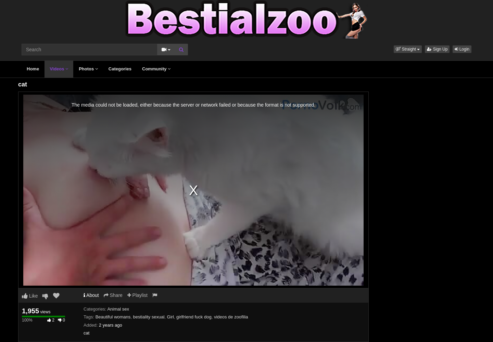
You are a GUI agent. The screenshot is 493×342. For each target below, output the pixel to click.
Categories (120, 68)
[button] (408, 49)
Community (156, 68)
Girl (170, 316)
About (91, 295)
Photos (88, 68)
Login (462, 49)
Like (30, 296)
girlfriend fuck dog (194, 316)
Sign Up (437, 49)
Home (33, 68)
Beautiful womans (113, 316)
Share (113, 295)
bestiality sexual (149, 316)
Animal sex (118, 309)
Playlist (137, 295)
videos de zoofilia (231, 316)
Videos (59, 68)
